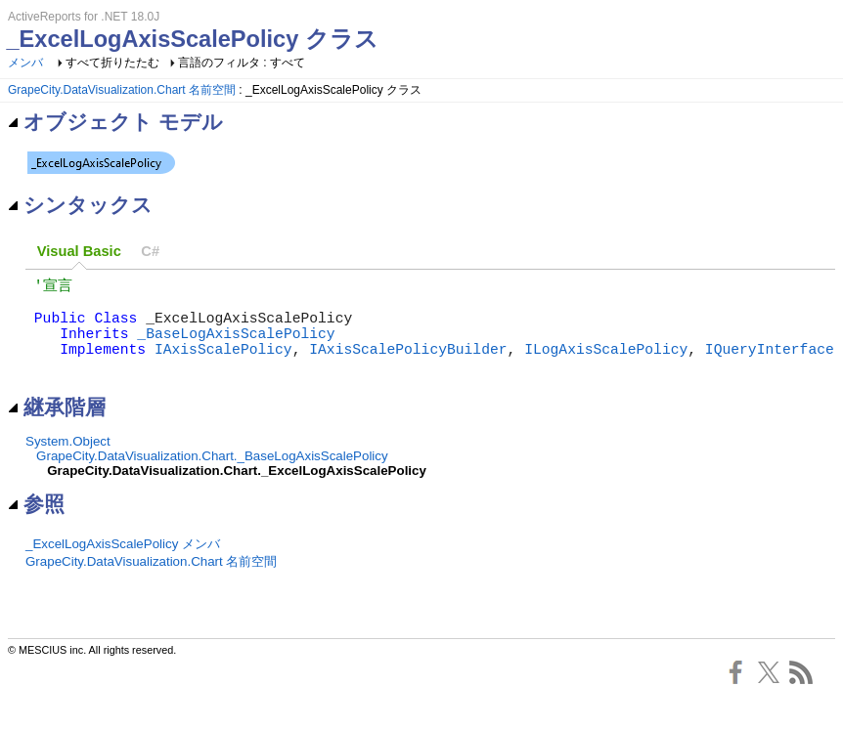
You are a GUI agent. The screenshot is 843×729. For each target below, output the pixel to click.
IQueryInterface (769, 365)
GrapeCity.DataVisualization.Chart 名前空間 (122, 90)
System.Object (68, 462)
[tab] (79, 252)
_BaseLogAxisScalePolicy (235, 346)
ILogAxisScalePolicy (606, 365)
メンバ (25, 62)
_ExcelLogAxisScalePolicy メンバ (122, 565)
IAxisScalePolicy (223, 365)
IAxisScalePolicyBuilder (408, 365)
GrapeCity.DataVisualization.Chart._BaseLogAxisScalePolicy (212, 477)
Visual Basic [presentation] (79, 251)
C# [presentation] (150, 251)
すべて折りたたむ (112, 62)
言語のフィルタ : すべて (241, 62)
